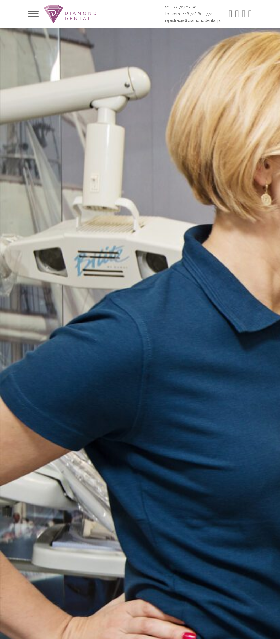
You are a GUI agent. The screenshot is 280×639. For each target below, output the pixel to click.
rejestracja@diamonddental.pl (193, 20)
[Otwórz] (33, 14)
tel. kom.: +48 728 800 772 (188, 14)
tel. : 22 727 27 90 (180, 7)
